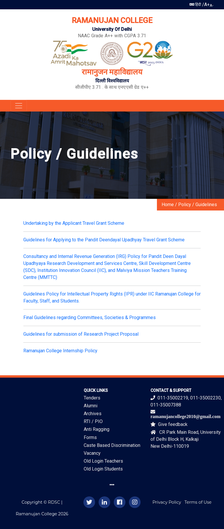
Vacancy (92, 453)
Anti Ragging (96, 429)
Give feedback (169, 424)
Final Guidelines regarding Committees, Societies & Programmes (89, 317)
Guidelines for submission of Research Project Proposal (81, 334)
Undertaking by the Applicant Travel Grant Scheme (73, 223)
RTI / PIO (93, 421)
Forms (90, 437)
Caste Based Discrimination (112, 445)
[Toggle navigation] (18, 106)
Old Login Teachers (103, 461)
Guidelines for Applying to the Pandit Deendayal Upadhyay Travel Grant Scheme (104, 240)
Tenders (92, 398)
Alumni (90, 405)
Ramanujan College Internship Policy (60, 350)
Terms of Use (198, 502)
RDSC (54, 502)
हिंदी (195, 4)
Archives (93, 413)
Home (168, 204)
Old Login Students (103, 469)
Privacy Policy (167, 502)
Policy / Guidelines (197, 204)
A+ (207, 4)
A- (212, 5)
